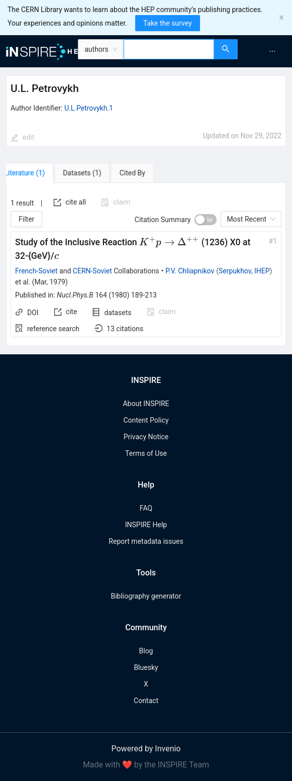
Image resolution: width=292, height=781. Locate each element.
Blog (146, 651)
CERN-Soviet (92, 271)
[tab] (35, 172)
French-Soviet (36, 271)
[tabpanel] (146, 265)
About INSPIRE (146, 404)
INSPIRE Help (146, 525)
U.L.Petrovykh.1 (88, 108)
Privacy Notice (146, 437)
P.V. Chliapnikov (189, 271)
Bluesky (146, 667)
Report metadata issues (146, 541)
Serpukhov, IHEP (244, 271)
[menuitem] (272, 51)
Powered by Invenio (146, 748)
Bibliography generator (146, 596)
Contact (146, 701)
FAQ (146, 508)
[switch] (205, 219)
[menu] (266, 51)
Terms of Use (146, 453)
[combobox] (169, 49)
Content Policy (145, 420)
